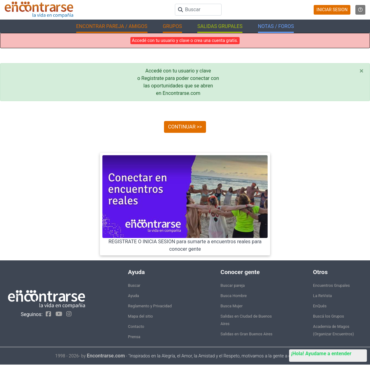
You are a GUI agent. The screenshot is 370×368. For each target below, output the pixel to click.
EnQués (320, 306)
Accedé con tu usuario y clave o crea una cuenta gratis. (185, 40)
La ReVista (322, 295)
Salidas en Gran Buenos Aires (247, 334)
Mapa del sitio (140, 316)
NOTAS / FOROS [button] (276, 26)
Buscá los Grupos (328, 316)
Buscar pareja (233, 285)
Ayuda (133, 295)
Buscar (134, 285)
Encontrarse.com (106, 356)
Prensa (134, 336)
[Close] (361, 70)
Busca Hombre (234, 295)
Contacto (136, 326)
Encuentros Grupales (331, 285)
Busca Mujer (232, 306)
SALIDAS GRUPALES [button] (219, 26)
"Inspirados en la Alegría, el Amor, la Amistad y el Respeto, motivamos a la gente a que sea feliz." (221, 356)
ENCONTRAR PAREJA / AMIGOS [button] (112, 26)
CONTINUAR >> (185, 127)
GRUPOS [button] (172, 26)
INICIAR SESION (332, 9)
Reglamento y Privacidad (150, 306)
